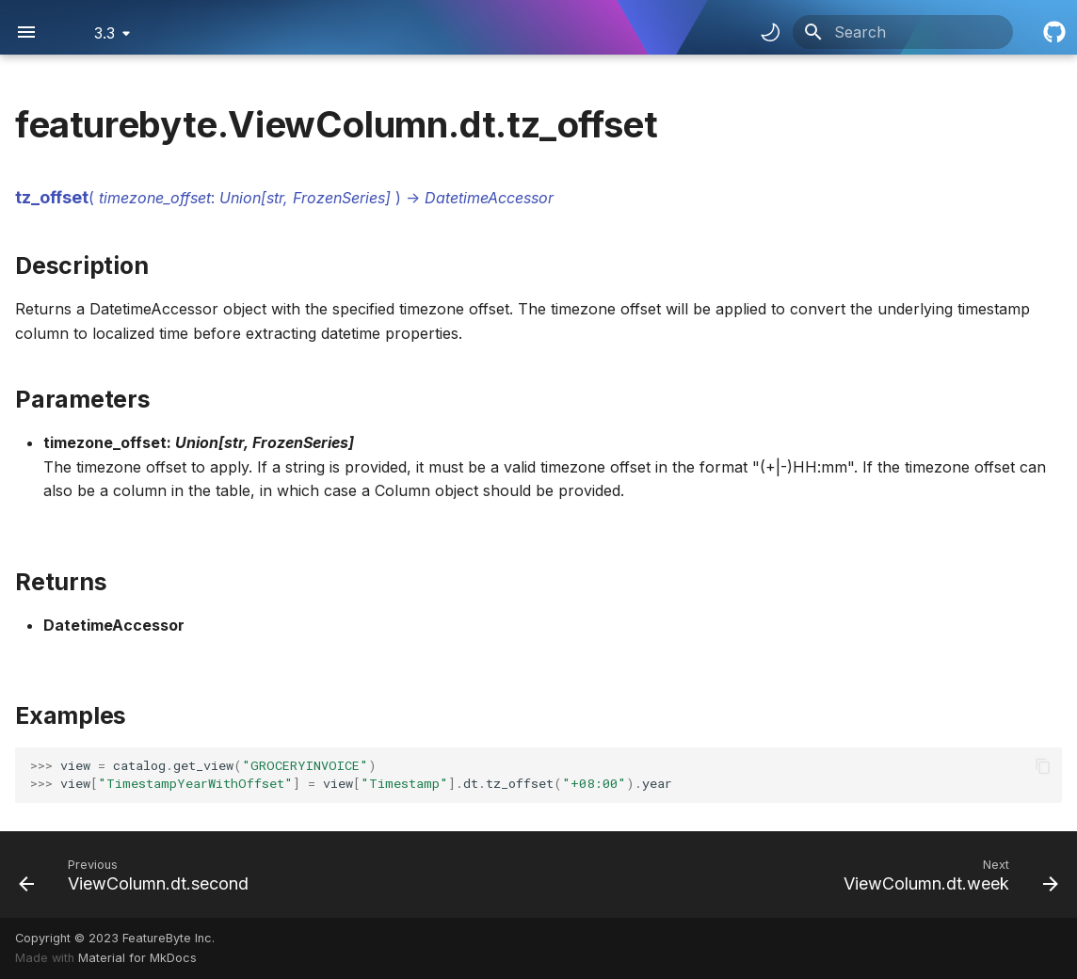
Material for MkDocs (137, 958)
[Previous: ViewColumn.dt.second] (138, 874)
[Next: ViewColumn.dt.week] (946, 874)
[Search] (903, 32)
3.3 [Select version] (104, 33)
